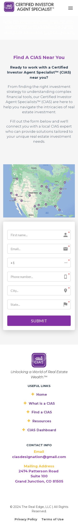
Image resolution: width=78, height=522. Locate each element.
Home (39, 371)
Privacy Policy (26, 496)
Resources (39, 398)
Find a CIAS (39, 389)
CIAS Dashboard (39, 407)
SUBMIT (39, 297)
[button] (39, 239)
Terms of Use (52, 496)
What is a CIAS (39, 380)
